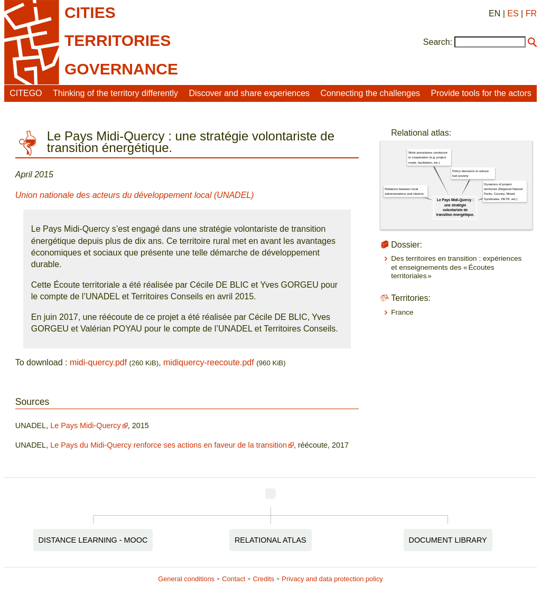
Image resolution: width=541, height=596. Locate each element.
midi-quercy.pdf (98, 362)
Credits (264, 579)
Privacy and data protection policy (332, 579)
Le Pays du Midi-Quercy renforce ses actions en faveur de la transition (168, 445)
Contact (233, 579)
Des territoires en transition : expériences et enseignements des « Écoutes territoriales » (456, 267)
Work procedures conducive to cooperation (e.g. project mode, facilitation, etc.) (427, 157)
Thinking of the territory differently (115, 93)
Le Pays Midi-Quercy (85, 425)
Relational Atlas (270, 540)
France (402, 312)
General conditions (186, 579)
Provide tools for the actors (481, 93)
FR (531, 13)
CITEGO (26, 93)
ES (512, 13)
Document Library (448, 540)
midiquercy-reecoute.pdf (208, 362)
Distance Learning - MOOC (93, 540)
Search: (437, 41)
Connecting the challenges (370, 93)
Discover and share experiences (249, 93)
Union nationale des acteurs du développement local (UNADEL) (134, 195)
